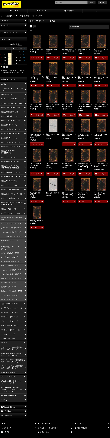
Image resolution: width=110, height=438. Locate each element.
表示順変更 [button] (75, 26)
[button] (96, 11)
